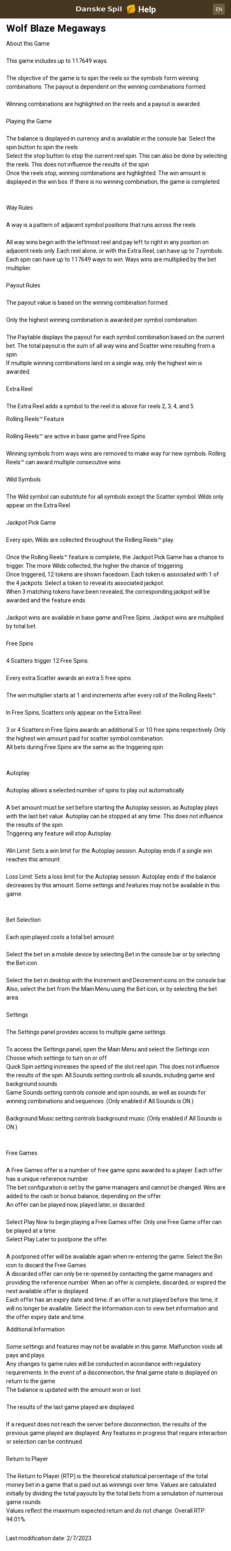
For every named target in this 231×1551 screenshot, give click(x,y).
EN (219, 9)
